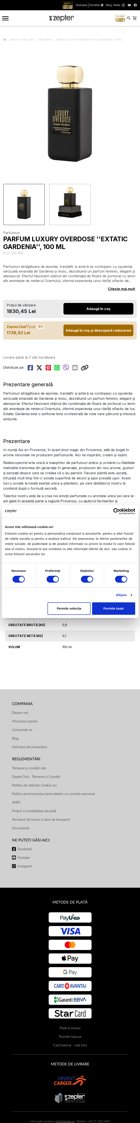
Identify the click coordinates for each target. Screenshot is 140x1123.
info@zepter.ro (65, 1121)
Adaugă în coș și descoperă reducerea (98, 330)
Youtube (24, 857)
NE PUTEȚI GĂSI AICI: (31, 840)
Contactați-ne (22, 730)
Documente (20, 828)
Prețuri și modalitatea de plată (34, 811)
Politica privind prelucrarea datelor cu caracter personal (53, 794)
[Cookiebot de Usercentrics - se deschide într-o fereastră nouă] (116, 511)
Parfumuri (46, 40)
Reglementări (26, 759)
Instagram (25, 866)
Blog (15, 738)
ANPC (16, 802)
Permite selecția (69, 608)
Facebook (25, 849)
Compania (22, 704)
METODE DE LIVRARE (70, 1064)
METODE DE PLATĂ (70, 902)
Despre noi (20, 712)
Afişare (121, 595)
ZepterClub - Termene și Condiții (36, 776)
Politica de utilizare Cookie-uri (34, 785)
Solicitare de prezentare (29, 747)
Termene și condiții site (29, 768)
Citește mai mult (121, 289)
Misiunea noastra (25, 721)
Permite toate (113, 608)
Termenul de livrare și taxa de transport (41, 819)
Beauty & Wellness (23, 40)
